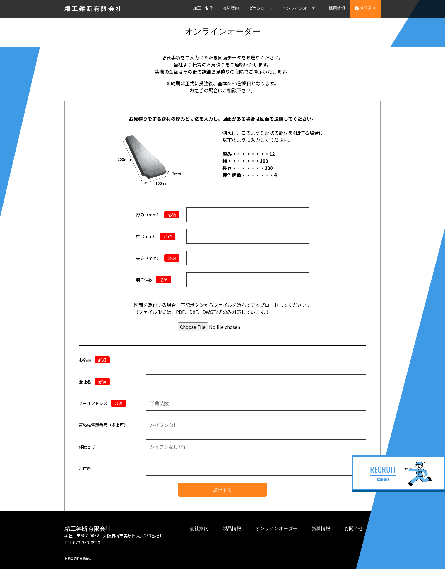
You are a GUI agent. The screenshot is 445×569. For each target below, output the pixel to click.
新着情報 (321, 528)
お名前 (94, 359)
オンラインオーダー (301, 8)
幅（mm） (155, 236)
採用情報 (337, 8)
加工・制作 (203, 8)
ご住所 (85, 468)
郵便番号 (87, 447)
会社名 (94, 381)
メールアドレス (102, 403)
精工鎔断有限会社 (93, 9)
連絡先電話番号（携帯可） (103, 425)
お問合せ (365, 8)
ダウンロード (261, 8)
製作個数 (153, 279)
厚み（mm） (157, 214)
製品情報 (231, 528)
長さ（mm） (157, 258)
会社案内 (231, 8)
